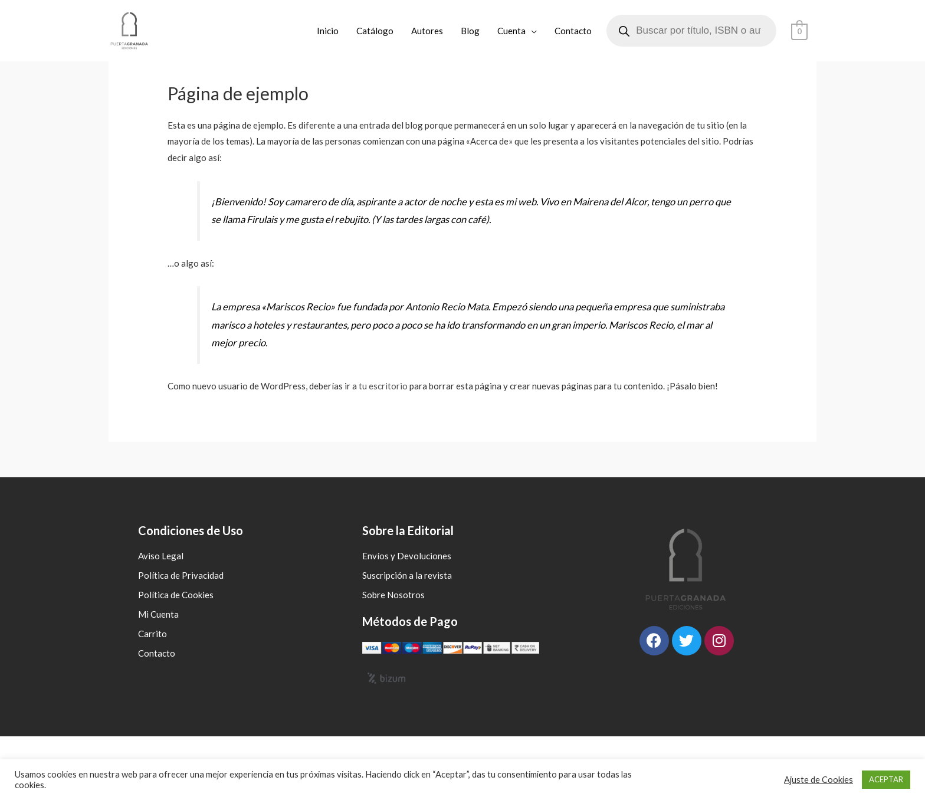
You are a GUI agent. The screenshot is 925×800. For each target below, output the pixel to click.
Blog (470, 30)
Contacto (573, 30)
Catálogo (375, 30)
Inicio (328, 30)
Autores (428, 30)
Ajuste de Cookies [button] (818, 780)
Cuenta (512, 30)
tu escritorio (383, 386)
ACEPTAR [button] (886, 779)
